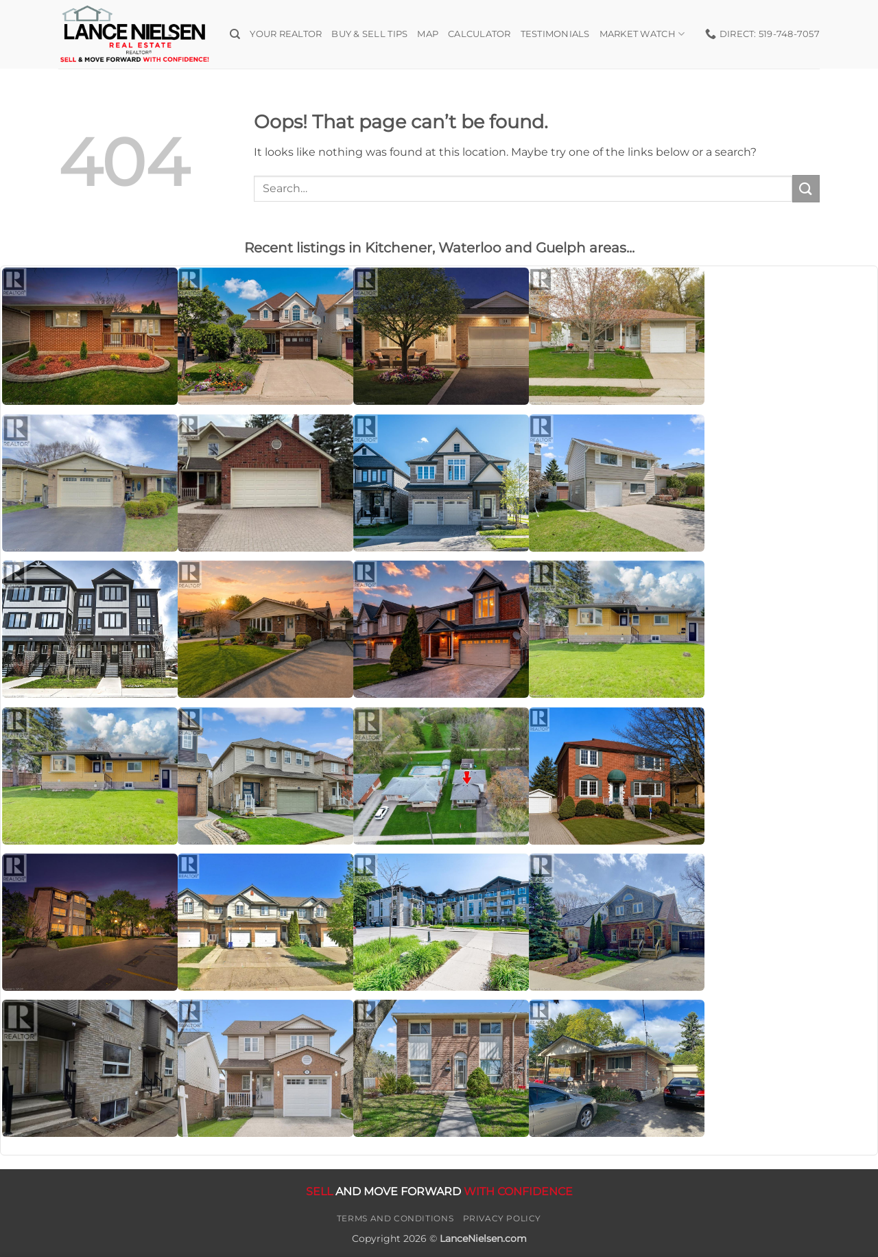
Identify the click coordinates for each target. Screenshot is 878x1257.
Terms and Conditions (395, 1218)
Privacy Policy (502, 1218)
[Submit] (806, 188)
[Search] (235, 34)
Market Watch (642, 33)
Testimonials (555, 34)
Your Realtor (286, 34)
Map (427, 34)
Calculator (479, 34)
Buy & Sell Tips (369, 34)
